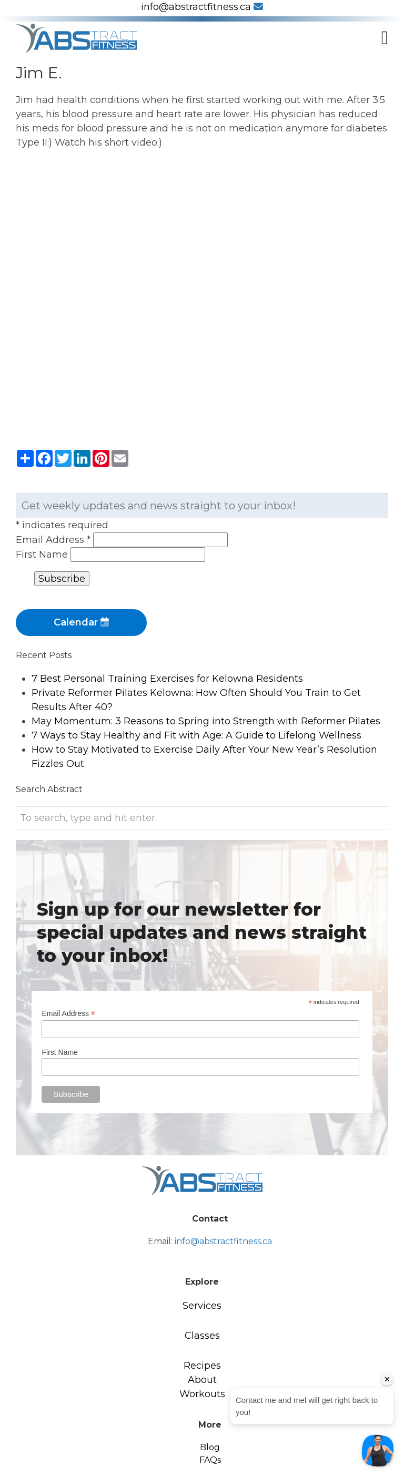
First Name (43, 554)
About (202, 1380)
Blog (210, 1447)
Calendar (81, 622)
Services (202, 1305)
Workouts (202, 1394)
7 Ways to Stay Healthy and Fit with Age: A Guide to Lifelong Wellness (196, 735)
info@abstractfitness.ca (202, 7)
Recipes (202, 1365)
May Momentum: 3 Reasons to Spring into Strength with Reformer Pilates (206, 721)
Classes (202, 1335)
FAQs (210, 1460)
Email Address (54, 540)
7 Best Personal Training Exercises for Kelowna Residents (167, 678)
